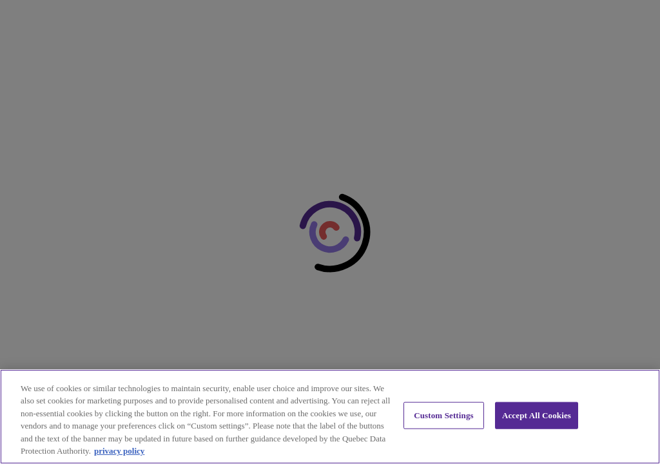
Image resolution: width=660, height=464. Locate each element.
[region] (330, 416)
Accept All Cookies (536, 415)
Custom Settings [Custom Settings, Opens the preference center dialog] (444, 415)
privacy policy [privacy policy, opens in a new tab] (119, 451)
